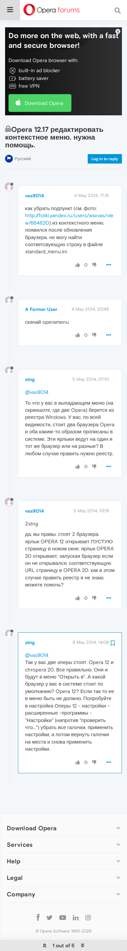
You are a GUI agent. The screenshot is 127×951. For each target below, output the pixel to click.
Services (20, 824)
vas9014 (34, 175)
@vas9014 (36, 371)
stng (30, 359)
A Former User (41, 288)
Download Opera (44, 82)
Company (21, 873)
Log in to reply (104, 138)
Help (13, 840)
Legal (15, 857)
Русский (23, 138)
